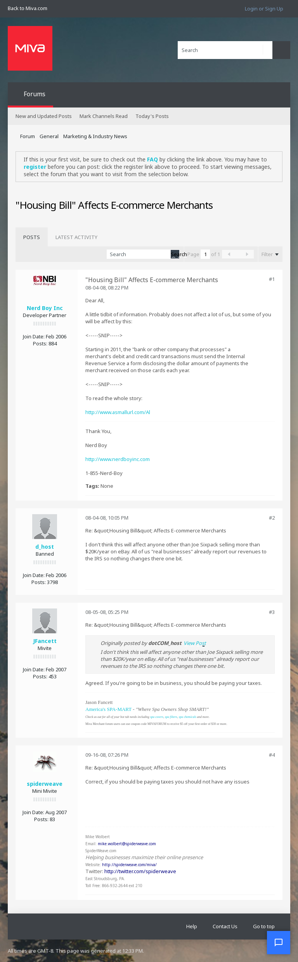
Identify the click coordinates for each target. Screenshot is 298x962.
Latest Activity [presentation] (76, 237)
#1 (272, 279)
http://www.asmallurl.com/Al (117, 412)
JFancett (45, 641)
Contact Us (225, 926)
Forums (34, 94)
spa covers (156, 717)
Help (191, 926)
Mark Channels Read (104, 116)
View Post (195, 643)
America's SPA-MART (108, 709)
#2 (272, 517)
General (49, 136)
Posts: (40, 343)
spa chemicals (187, 717)
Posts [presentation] (31, 237)
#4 (272, 754)
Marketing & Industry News (95, 136)
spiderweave (44, 783)
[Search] (225, 50)
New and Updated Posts (44, 116)
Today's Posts (152, 116)
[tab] (32, 237)
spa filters (171, 717)
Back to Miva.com (27, 8)
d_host (44, 546)
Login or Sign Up (264, 8)
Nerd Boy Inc (45, 308)
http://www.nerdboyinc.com (117, 459)
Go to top (264, 926)
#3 (272, 611)
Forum (27, 136)
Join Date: (34, 336)
